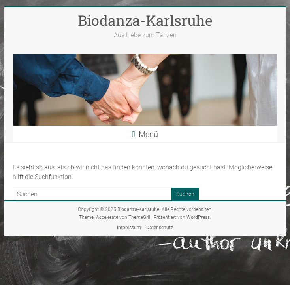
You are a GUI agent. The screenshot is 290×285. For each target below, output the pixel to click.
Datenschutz (159, 227)
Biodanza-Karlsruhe (145, 20)
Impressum (129, 227)
